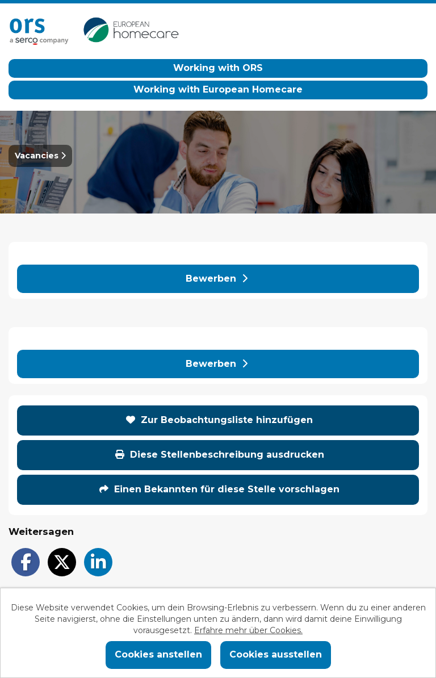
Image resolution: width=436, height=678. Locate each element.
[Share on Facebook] (25, 562)
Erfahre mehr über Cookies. (248, 630)
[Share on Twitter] (62, 562)
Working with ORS (218, 67)
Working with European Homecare (218, 89)
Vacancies (40, 155)
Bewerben (217, 278)
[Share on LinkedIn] (98, 562)
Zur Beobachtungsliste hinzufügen (219, 420)
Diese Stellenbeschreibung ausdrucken (219, 454)
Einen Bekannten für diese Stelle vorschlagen (219, 489)
